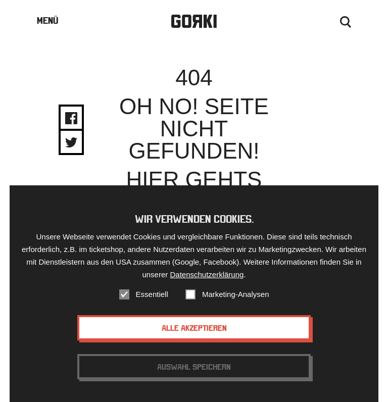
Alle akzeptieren (194, 329)
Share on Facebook (71, 118)
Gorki (194, 21)
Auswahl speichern (194, 368)
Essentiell (152, 295)
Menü (47, 20)
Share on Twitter (71, 142)
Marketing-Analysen (235, 295)
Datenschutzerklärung (207, 275)
